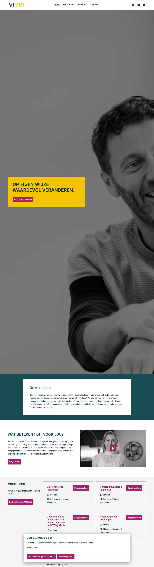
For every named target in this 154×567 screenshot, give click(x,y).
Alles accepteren (65, 556)
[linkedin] (133, 4)
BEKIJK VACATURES (24, 205)
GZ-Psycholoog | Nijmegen (55, 492)
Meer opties (33, 547)
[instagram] (138, 4)
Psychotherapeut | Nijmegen (109, 522)
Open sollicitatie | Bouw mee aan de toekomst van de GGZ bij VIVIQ (56, 524)
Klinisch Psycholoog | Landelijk (111, 492)
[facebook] (143, 4)
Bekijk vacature (81, 491)
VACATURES (82, 5)
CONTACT (95, 5)
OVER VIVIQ (68, 5)
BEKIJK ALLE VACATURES (20, 506)
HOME (57, 5)
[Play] (113, 452)
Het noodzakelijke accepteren (41, 556)
